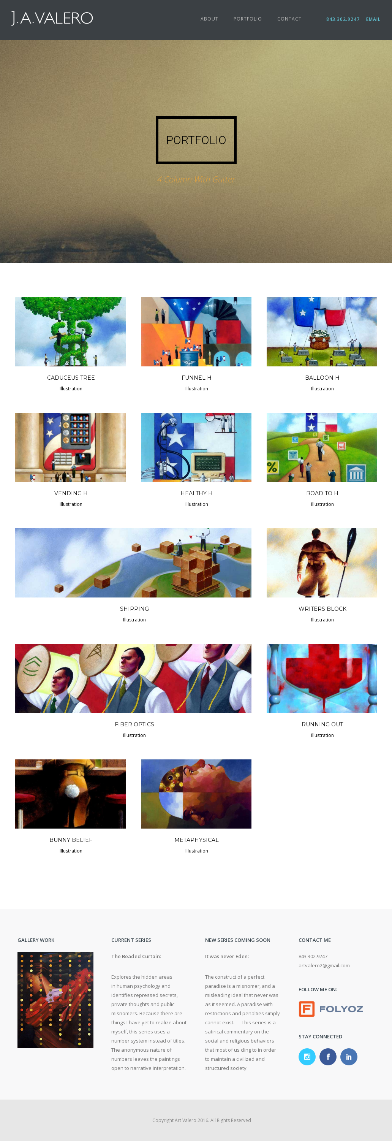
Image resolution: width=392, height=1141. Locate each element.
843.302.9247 (345, 19)
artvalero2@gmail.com (324, 965)
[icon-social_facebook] (329, 1056)
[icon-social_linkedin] (348, 1056)
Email (373, 19)
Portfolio (248, 19)
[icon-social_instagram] (309, 1056)
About (209, 19)
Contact (289, 19)
